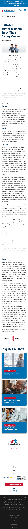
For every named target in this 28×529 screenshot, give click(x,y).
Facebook (16, 329)
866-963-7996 (14, 448)
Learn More (17, 5)
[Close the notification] (25, 3)
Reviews (14, 464)
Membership (14, 467)
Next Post (18, 338)
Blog (14, 473)
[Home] (8, 10)
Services (14, 458)
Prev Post (6, 338)
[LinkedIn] (17, 491)
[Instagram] (14, 491)
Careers (14, 461)
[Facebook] (11, 491)
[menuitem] (14, 517)
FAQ (14, 470)
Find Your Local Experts (14, 484)
